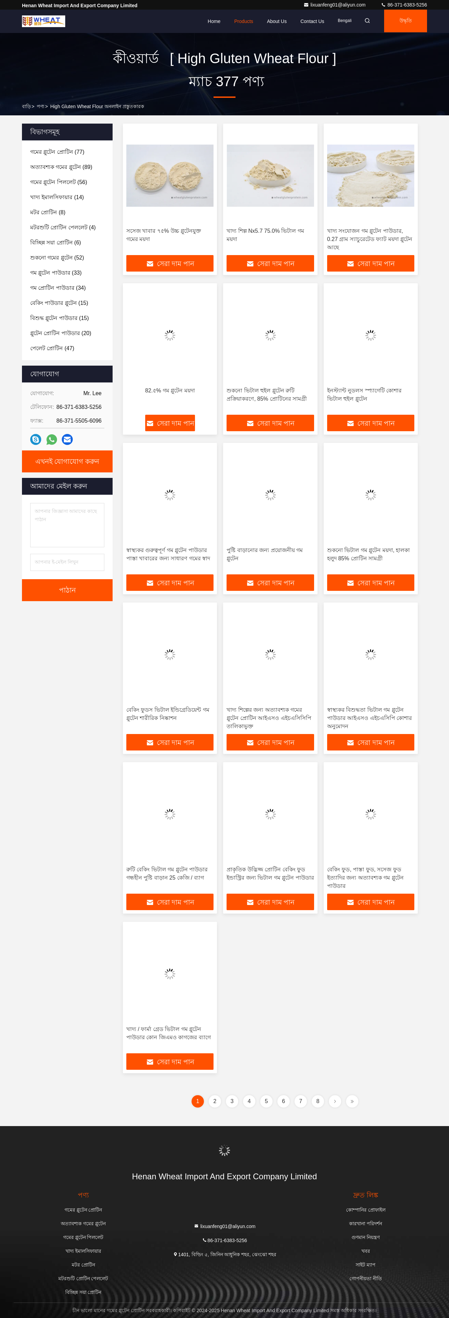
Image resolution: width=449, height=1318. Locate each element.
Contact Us (308, 21)
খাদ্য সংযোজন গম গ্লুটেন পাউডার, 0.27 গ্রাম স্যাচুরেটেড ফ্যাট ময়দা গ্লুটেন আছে (369, 239)
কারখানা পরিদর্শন (365, 1223)
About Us (273, 21)
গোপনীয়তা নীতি (365, 1278)
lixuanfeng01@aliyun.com (335, 5)
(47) (52, 348)
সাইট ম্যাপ (366, 1265)
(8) (47, 212)
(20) (60, 333)
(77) (57, 152)
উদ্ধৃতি (404, 21)
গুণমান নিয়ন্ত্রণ (366, 1237)
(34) (58, 288)
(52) (57, 258)
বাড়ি (26, 106)
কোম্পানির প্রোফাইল (365, 1210)
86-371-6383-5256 (404, 5)
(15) (59, 303)
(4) (63, 227)
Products (239, 21)
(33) (56, 273)
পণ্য (40, 106)
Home (210, 21)
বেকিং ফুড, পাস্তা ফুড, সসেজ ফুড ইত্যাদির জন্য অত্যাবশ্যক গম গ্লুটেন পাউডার (365, 878)
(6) (55, 242)
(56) (58, 182)
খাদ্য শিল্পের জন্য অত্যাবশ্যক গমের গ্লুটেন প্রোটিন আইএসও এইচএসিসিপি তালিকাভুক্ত (269, 718)
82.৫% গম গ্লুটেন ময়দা (170, 390)
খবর (365, 1251)
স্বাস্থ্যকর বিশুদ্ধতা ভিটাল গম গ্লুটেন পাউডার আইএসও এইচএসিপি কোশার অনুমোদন (369, 718)
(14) (57, 197)
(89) (61, 167)
